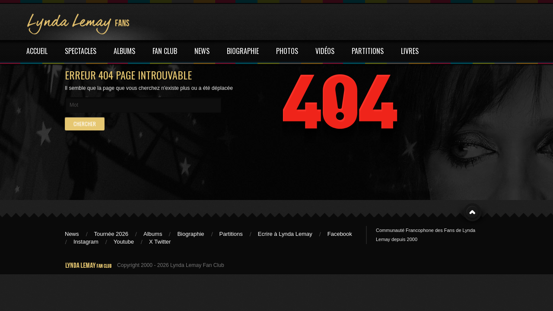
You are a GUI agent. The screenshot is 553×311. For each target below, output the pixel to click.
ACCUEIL (37, 51)
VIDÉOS (324, 51)
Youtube (124, 241)
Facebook (339, 234)
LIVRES (410, 51)
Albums (152, 234)
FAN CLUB (165, 51)
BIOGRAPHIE (243, 51)
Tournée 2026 (111, 234)
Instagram (86, 241)
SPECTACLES (80, 51)
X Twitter (160, 241)
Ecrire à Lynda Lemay (285, 234)
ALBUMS (124, 51)
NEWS (202, 51)
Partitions (231, 234)
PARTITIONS (368, 51)
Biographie (190, 234)
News (72, 234)
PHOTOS (287, 51)
